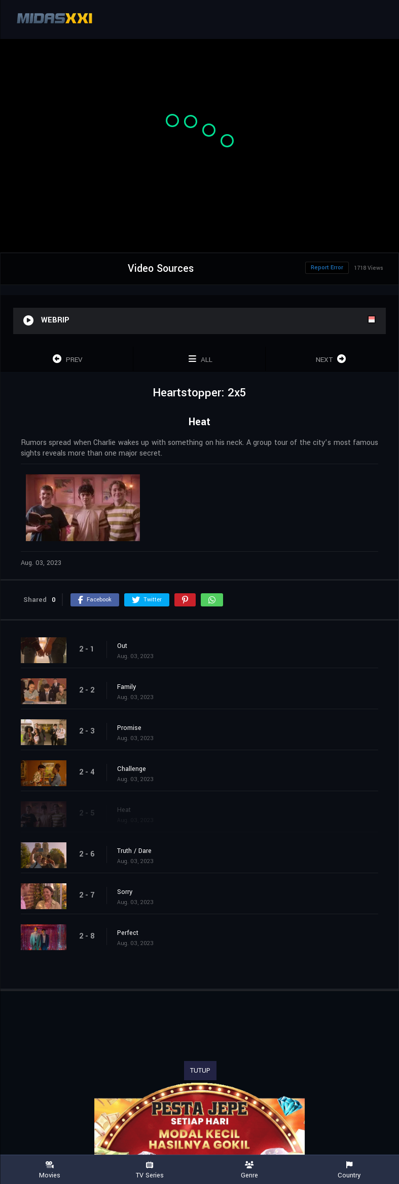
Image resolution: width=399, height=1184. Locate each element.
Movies (50, 1170)
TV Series (150, 1170)
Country (349, 1170)
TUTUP (200, 1070)
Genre (250, 1170)
